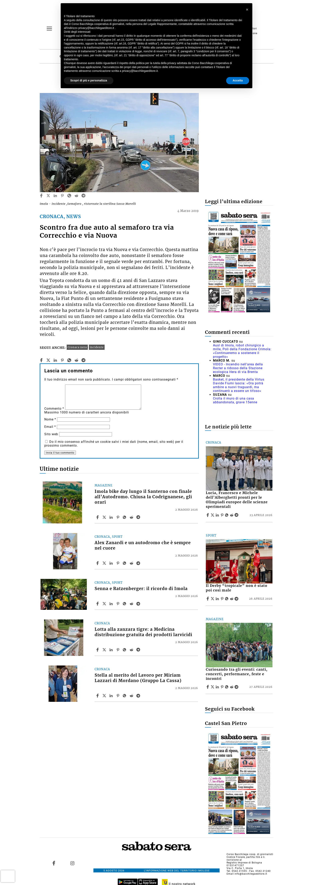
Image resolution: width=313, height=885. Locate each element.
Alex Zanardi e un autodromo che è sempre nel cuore (143, 545)
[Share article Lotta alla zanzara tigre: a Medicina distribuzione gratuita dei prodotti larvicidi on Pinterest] (118, 650)
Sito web (51, 434)
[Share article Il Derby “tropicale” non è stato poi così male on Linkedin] (217, 599)
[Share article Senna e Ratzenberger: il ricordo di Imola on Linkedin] (111, 604)
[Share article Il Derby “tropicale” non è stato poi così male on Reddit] (232, 599)
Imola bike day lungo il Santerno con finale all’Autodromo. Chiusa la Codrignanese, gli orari (143, 497)
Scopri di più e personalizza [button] (88, 80)
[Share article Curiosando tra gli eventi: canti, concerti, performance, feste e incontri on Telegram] (237, 687)
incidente (97, 347)
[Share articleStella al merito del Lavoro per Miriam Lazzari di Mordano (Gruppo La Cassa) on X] (104, 696)
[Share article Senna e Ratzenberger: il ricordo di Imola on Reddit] (132, 604)
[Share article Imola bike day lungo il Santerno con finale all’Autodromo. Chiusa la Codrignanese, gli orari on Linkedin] (111, 517)
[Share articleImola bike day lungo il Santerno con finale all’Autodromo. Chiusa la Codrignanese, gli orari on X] (104, 517)
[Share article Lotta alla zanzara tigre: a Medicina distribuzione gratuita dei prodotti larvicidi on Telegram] (138, 650)
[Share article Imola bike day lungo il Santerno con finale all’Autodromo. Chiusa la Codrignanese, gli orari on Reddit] (132, 517)
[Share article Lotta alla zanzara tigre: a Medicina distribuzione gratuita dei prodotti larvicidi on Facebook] (98, 650)
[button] (247, 9)
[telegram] (83, 195)
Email (50, 427)
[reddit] (76, 195)
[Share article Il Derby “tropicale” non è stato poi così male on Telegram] (237, 599)
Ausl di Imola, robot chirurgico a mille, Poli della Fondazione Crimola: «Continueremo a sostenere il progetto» (242, 351)
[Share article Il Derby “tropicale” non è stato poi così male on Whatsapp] (227, 599)
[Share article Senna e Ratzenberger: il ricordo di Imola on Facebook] (98, 604)
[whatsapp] (69, 195)
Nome (50, 419)
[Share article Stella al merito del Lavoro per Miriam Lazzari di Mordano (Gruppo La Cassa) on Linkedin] (111, 696)
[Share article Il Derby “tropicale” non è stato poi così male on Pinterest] (222, 599)
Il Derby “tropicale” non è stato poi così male (236, 587)
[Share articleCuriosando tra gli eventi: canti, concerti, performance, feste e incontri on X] (213, 687)
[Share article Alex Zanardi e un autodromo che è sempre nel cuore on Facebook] (98, 563)
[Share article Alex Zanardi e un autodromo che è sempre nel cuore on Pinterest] (118, 563)
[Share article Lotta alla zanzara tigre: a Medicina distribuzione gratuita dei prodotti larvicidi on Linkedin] (111, 650)
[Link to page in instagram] (72, 863)
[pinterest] (62, 195)
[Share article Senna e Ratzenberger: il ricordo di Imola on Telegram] (138, 604)
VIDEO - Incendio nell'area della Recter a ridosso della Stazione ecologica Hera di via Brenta (238, 368)
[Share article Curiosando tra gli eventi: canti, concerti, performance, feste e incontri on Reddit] (232, 687)
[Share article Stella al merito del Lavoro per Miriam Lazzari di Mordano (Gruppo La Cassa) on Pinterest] (118, 696)
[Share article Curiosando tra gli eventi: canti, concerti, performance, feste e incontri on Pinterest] (222, 687)
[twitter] (48, 195)
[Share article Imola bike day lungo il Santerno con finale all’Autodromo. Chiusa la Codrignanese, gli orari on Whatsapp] (125, 517)
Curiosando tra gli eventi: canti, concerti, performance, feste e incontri (236, 674)
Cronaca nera (77, 347)
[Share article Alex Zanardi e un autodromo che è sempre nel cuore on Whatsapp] (125, 563)
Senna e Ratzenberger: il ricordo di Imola (141, 588)
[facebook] (41, 195)
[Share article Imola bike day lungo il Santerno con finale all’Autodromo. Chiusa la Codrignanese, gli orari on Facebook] (98, 517)
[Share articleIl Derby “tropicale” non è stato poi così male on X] (213, 599)
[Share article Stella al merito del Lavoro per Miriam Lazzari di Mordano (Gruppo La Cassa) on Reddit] (132, 696)
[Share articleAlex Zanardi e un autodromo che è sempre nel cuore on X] (104, 563)
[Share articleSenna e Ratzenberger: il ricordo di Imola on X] (104, 604)
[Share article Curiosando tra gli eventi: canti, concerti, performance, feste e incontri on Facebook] (208, 687)
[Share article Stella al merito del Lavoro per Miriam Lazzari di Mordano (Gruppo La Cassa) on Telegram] (138, 696)
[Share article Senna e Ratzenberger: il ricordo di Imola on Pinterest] (118, 604)
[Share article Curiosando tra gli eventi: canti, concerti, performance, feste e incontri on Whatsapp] (227, 687)
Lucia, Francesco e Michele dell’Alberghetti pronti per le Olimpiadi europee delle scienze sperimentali (237, 500)
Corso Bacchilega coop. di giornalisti (250, 854)
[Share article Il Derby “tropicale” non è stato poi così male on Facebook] (208, 599)
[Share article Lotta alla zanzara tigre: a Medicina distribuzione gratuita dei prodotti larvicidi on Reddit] (132, 650)
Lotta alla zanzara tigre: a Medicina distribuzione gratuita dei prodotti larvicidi (143, 632)
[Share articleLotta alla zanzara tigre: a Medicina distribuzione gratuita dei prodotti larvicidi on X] (104, 650)
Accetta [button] (238, 80)
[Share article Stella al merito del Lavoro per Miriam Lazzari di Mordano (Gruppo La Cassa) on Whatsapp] (125, 696)
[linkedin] (55, 195)
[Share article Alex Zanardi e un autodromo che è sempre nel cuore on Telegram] (138, 563)
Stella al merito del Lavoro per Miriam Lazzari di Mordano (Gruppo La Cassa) (138, 678)
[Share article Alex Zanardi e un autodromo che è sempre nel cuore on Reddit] (132, 563)
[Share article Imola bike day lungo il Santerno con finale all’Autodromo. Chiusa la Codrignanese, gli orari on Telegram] (138, 517)
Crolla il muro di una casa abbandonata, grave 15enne (235, 400)
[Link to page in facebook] (54, 863)
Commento (54, 408)
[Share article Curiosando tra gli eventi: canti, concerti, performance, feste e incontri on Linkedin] (217, 687)
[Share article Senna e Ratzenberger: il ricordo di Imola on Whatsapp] (125, 604)
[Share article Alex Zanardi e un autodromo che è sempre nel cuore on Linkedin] (111, 563)
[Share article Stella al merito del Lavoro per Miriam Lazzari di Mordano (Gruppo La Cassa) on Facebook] (98, 696)
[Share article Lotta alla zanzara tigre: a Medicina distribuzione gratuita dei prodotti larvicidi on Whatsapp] (125, 650)
